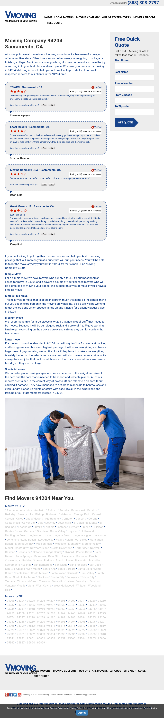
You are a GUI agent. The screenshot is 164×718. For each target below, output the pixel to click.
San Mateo (34, 568)
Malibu (60, 539)
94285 (92, 617)
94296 (92, 621)
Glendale (42, 531)
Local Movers (63, 17)
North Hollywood (61, 547)
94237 (51, 604)
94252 (61, 609)
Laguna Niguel (82, 535)
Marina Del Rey (24, 543)
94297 (102, 621)
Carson (9, 518)
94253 (71, 609)
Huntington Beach (16, 535)
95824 (51, 629)
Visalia (21, 585)
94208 (61, 600)
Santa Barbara (66, 568)
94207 (51, 600)
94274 (11, 617)
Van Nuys (82, 581)
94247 (21, 609)
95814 (51, 625)
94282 (61, 617)
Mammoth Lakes (76, 539)
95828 (92, 629)
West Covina (44, 585)
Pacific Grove (84, 552)
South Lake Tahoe (24, 577)
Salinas (26, 564)
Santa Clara (85, 568)
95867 (11, 642)
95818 (92, 625)
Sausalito (72, 573)
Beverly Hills (25, 514)
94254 (82, 609)
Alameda (12, 510)
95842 (21, 638)
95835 (61, 634)
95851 (31, 638)
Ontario (37, 552)
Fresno (86, 527)
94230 (102, 600)
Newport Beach (39, 547)
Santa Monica (39, 573)
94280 (51, 617)
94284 (82, 617)
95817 (82, 625)
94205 (31, 600)
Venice (94, 581)
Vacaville (57, 581)
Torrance (44, 581)
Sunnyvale (72, 577)
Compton (67, 518)
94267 (61, 613)
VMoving (26, 695)
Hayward (73, 531)
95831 (21, 634)
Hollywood (87, 531)
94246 (11, 609)
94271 (92, 613)
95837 (82, 634)
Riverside (80, 560)
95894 (31, 642)
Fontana (62, 527)
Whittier (81, 585)
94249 (41, 609)
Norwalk (95, 547)
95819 (102, 625)
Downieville (64, 522)
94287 (11, 621)
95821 (21, 629)
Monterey (74, 543)
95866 (102, 638)
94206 (41, 600)
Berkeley (10, 514)
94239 (61, 604)
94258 (11, 613)
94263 (51, 613)
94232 (11, 604)
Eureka (38, 527)
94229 (92, 600)
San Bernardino (43, 564)
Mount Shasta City (16, 547)
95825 (61, 629)
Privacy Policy (43, 695)
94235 (31, 604)
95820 (11, 629)
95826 (71, 629)
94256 (92, 609)
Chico (19, 518)
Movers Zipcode (144, 17)
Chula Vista (33, 518)
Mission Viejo (44, 543)
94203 (11, 600)
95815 (61, 625)
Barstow (92, 510)
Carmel (96, 514)
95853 (51, 638)
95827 (82, 629)
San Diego (61, 564)
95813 (41, 625)
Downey (50, 522)
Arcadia (64, 510)
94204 (21, 600)
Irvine (48, 535)
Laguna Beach (62, 535)
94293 (61, 621)
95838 (92, 634)
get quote (125, 122)
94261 (31, 613)
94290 (41, 621)
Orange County (53, 552)
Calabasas (65, 514)
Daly (40, 522)
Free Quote (54, 22)
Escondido (24, 527)
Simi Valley (87, 573)
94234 (21, 604)
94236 (41, 604)
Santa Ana (49, 568)
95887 (21, 642)
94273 (102, 613)
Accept (82, 712)
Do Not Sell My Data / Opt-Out (63, 695)
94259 (21, 613)
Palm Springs (24, 556)
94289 (31, 621)
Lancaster (100, 535)
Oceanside (24, 552)
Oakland (10, 552)
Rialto (69, 560)
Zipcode (115, 670)
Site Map (129, 670)
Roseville (94, 560)
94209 (71, 600)
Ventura (10, 585)
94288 (21, 621)
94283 (71, 617)
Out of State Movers (116, 17)
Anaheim (39, 510)
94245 (102, 604)
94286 (102, 617)
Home (48, 17)
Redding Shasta (32, 560)
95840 (102, 634)
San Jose (95, 564)
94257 (102, 609)
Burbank (51, 514)
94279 (41, 617)
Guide (142, 670)
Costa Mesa (12, 522)
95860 (71, 638)
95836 (71, 634)
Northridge (81, 547)
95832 (31, 634)
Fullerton (97, 527)
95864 (82, 638)
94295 (82, 621)
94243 (82, 604)
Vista (30, 585)
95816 (71, 625)
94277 (21, 617)
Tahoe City (87, 577)
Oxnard (69, 552)
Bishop (39, 514)
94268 (71, 613)
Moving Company (88, 17)
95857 (61, 638)
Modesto (60, 543)
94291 (51, 621)
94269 (82, 613)
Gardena (29, 531)
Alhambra (26, 510)
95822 (31, 629)
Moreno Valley (91, 543)
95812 (31, 625)
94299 (21, 625)
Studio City (57, 577)
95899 (41, 642)
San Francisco (78, 564)
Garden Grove (13, 531)
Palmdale (40, 556)
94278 (31, 617)
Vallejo (69, 581)
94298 (11, 625)
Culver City (29, 522)
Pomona (81, 556)
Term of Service (57, 708)
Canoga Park (82, 514)
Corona (92, 518)
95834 (51, 634)
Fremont (74, 527)
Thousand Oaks (27, 581)
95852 (41, 638)
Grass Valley (57, 531)
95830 (11, 634)
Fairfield (49, 527)
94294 (71, 621)
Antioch (52, 510)
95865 (92, 638)
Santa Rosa (58, 573)
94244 (92, 604)
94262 (41, 613)
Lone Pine (13, 539)
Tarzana (10, 581)
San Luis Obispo (15, 568)
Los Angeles (45, 539)
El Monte (91, 522)
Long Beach (28, 539)
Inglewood (36, 535)
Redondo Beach (54, 560)
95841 (11, 638)
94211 (82, 600)
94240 (71, 604)
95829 (102, 629)
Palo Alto (53, 556)
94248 (31, 609)
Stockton (42, 577)
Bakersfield (78, 510)
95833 (41, 634)
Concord (81, 518)
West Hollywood (64, 585)
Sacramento (12, 564)
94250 (51, 609)
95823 (41, 629)
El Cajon (79, 522)
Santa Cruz (22, 573)
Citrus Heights (51, 518)
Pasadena (68, 556)
